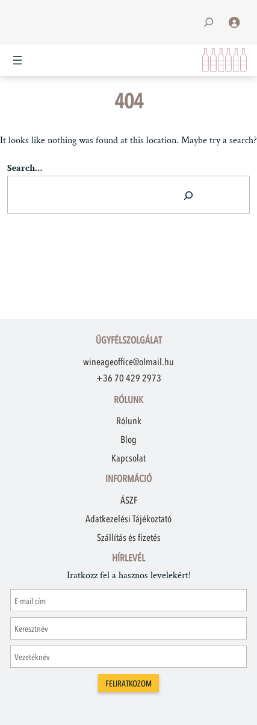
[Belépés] (234, 22)
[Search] (188, 195)
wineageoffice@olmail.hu (128, 362)
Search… (24, 167)
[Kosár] (224, 60)
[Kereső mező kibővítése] (208, 22)
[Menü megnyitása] (17, 60)
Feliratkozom (128, 684)
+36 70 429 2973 (128, 378)
